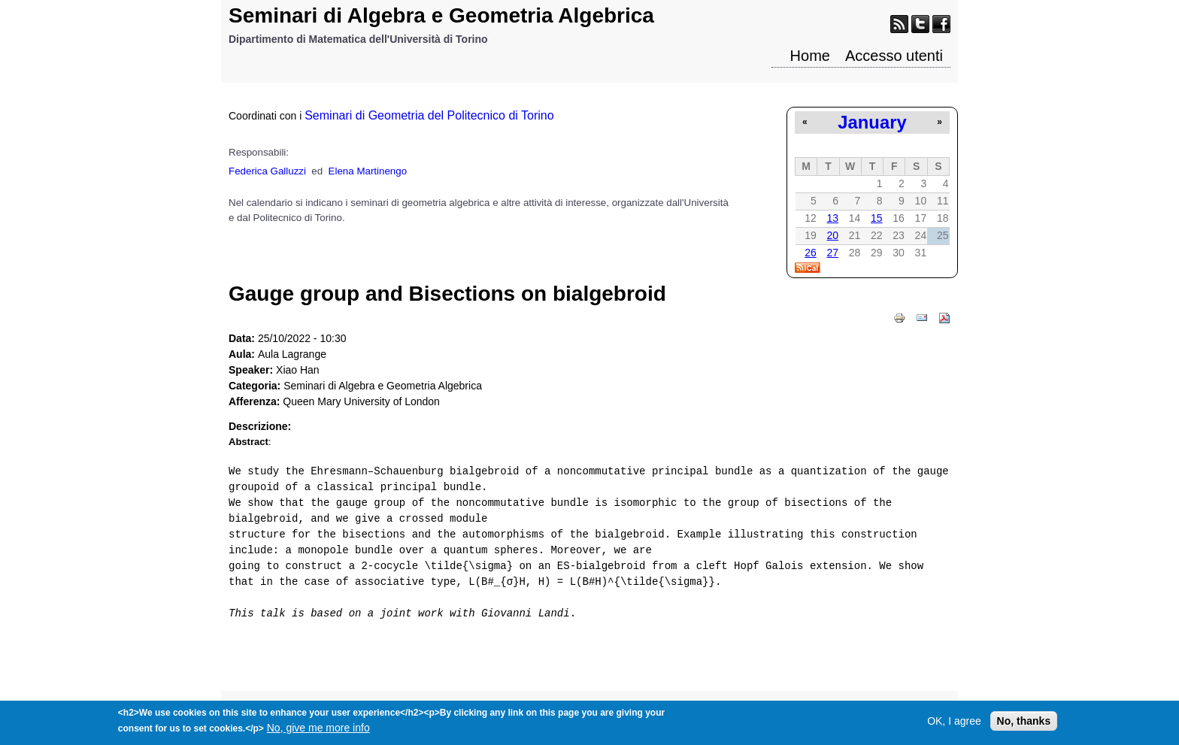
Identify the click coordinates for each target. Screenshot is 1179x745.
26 (811, 253)
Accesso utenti (894, 55)
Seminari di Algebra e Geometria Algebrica (441, 15)
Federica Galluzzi (267, 171)
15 (877, 218)
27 (832, 253)
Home (810, 55)
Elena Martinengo (368, 171)
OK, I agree (954, 724)
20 (832, 235)
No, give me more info (318, 731)
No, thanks (1024, 724)
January (872, 122)
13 (832, 218)
